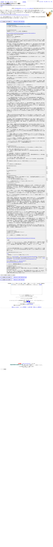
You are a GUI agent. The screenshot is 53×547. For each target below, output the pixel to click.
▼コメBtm (46, 1)
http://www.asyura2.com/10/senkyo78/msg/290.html (5, 4)
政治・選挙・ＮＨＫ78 (9, 1)
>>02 (8, 253)
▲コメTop (41, 1)
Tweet (1, 6)
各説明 (40, 284)
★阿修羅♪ (2, 1)
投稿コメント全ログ (15, 308)
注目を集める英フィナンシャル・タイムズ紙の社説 (24, 8)
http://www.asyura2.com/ (26, 365)
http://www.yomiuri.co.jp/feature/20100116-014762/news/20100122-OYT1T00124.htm (21, 238)
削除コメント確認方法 (37, 308)
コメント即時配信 (23, 308)
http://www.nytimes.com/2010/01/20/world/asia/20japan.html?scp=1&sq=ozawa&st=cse (14, 14)
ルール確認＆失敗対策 (29, 305)
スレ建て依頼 (29, 308)
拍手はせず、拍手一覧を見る (19, 21)
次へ (49, 1)
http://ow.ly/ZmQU (15, 256)
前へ (51, 1)
